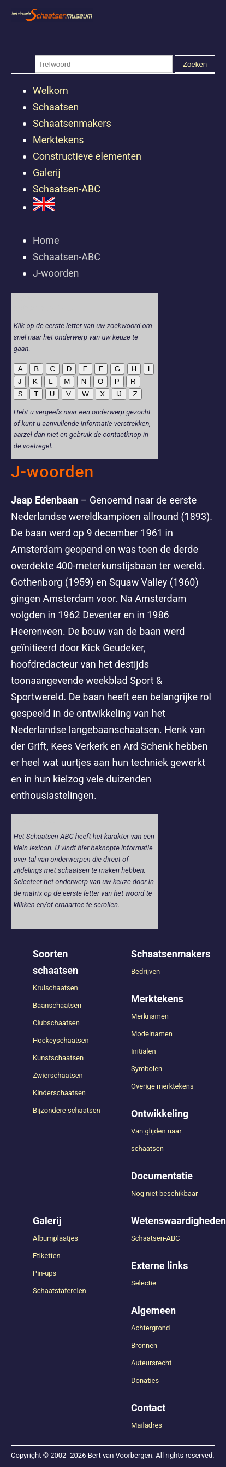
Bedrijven (145, 971)
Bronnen (144, 1345)
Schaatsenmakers (72, 123)
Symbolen (146, 1069)
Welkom (50, 90)
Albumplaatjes (55, 1238)
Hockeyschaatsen (61, 1040)
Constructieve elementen (87, 156)
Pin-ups (44, 1273)
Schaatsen (56, 107)
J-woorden (56, 273)
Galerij (47, 172)
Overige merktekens (162, 1086)
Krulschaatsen (55, 988)
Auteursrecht (151, 1363)
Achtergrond (150, 1328)
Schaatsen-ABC (66, 189)
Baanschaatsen (57, 1005)
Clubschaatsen (56, 1023)
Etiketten (47, 1256)
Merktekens (58, 139)
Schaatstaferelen (59, 1291)
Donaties (145, 1380)
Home (46, 240)
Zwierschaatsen (58, 1075)
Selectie (143, 1283)
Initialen (143, 1051)
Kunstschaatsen (58, 1058)
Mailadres (146, 1425)
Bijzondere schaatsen (66, 1110)
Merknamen (150, 1016)
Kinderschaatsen (59, 1093)
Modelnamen (152, 1034)
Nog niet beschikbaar (164, 1193)
